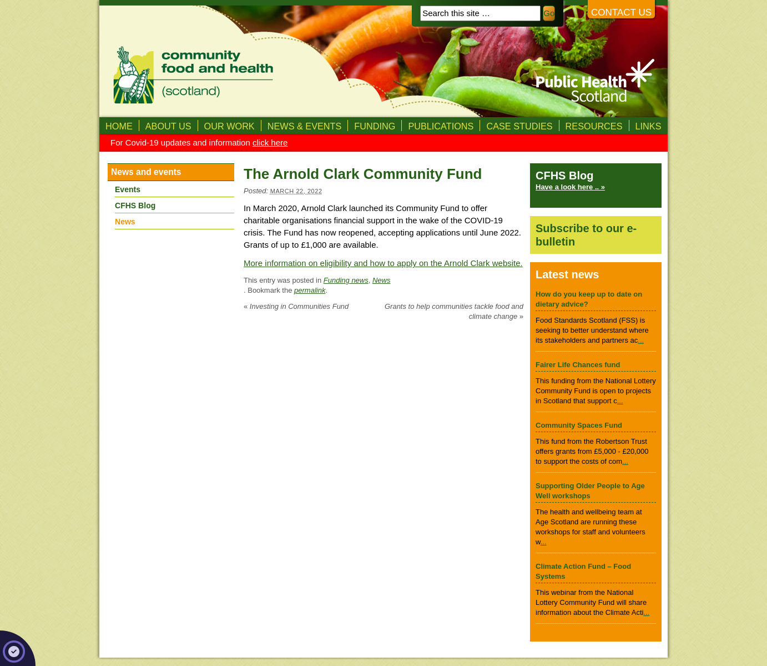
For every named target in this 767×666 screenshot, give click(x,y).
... (641, 340)
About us (168, 126)
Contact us (621, 12)
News (381, 280)
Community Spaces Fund (579, 425)
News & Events (305, 126)
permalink (309, 290)
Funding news (346, 280)
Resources (594, 126)
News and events (146, 172)
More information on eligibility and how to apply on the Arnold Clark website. (383, 263)
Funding (374, 126)
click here (270, 142)
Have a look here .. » (570, 187)
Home (119, 126)
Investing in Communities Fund (296, 306)
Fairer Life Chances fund (578, 364)
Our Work (229, 126)
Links (648, 126)
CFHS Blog (135, 205)
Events (127, 189)
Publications (440, 126)
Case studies (519, 126)
